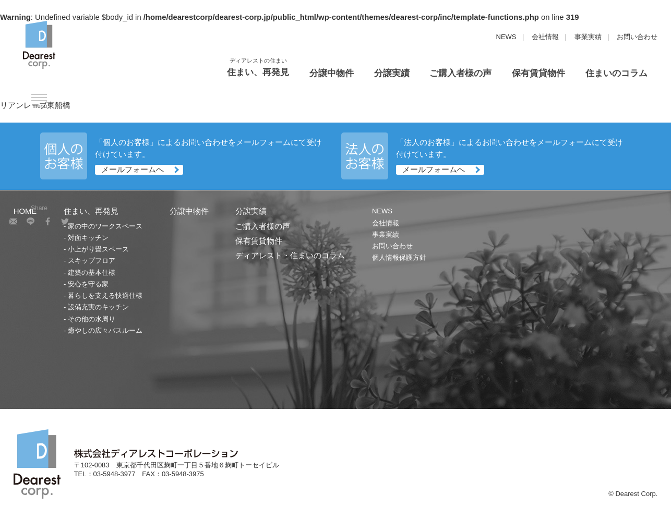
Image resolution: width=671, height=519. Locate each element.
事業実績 (588, 37)
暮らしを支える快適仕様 (105, 295)
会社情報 (545, 37)
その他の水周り (91, 319)
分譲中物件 (331, 73)
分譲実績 (392, 73)
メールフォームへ (132, 169)
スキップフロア (91, 260)
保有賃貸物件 (538, 73)
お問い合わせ (637, 37)
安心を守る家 (88, 284)
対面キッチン (88, 238)
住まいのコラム (616, 73)
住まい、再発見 (258, 72)
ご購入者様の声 (460, 73)
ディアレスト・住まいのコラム (290, 255)
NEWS (506, 37)
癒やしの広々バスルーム (105, 330)
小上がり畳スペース (98, 249)
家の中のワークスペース (105, 226)
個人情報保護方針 (399, 257)
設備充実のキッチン (98, 307)
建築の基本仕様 (91, 272)
